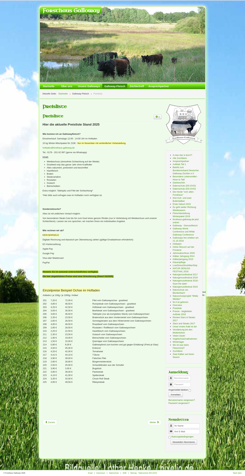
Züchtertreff (137, 86)
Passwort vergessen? (179, 403)
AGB (124, 473)
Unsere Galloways (89, 86)
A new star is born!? (182, 155)
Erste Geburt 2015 (182, 204)
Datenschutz (114, 473)
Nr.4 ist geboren (180, 302)
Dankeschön (179, 182)
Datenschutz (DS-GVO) (184, 185)
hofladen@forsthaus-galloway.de (59, 147)
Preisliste (53, 116)
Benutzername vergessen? (181, 400)
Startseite (48, 86)
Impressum (100, 473)
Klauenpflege (179, 262)
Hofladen (177, 244)
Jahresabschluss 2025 (184, 253)
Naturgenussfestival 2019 (185, 286)
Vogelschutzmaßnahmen (185, 339)
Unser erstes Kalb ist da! (185, 326)
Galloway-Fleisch (114, 86)
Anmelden (176, 394)
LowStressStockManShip (185, 265)
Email (90, 473)
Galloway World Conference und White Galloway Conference (184, 231)
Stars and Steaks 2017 (184, 323)
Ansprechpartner (158, 86)
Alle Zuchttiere (180, 158)
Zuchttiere (178, 351)
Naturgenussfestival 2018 (185, 277)
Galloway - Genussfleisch (185, 225)
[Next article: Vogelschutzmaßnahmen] (154, 422)
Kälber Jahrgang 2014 (183, 256)
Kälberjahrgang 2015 (183, 259)
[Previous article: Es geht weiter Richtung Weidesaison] (50, 422)
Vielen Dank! (179, 335)
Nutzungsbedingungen (183, 437)
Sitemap (133, 473)
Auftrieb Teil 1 (179, 164)
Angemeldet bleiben (178, 390)
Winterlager (178, 342)
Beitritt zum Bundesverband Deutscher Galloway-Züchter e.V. (186, 170)
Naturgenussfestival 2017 (185, 274)
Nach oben (237, 473)
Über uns (66, 86)
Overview (177, 305)
